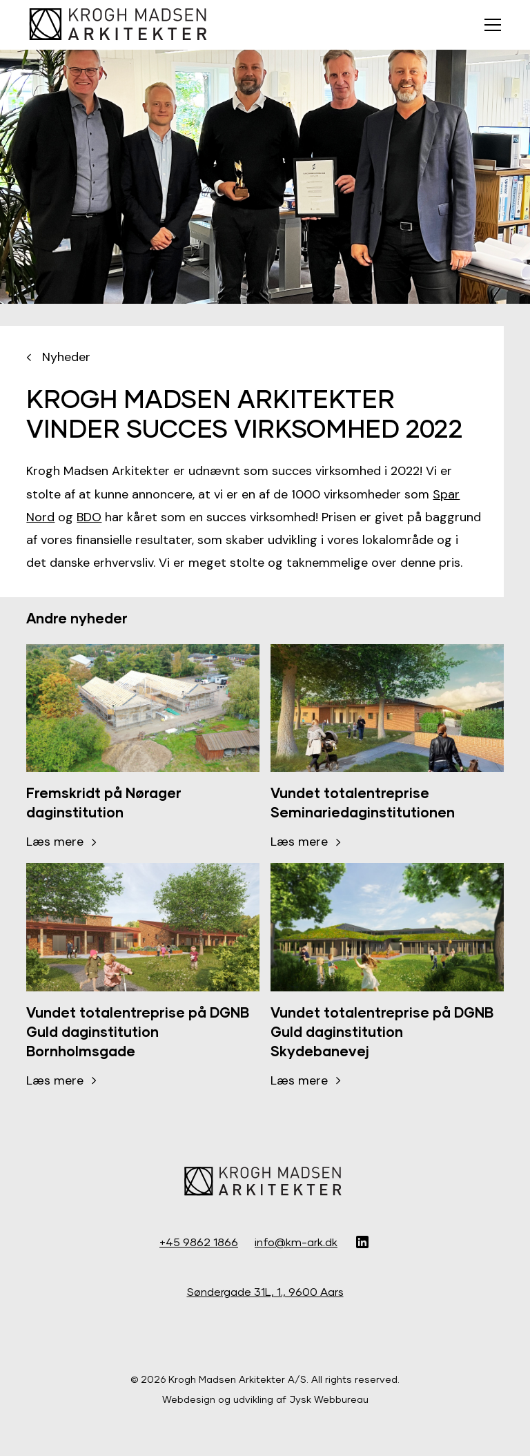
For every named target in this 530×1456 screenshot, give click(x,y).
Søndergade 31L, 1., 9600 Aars (265, 1291)
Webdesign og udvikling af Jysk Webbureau (265, 1399)
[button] (490, 24)
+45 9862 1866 (198, 1241)
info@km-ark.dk (296, 1241)
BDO (89, 517)
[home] (120, 24)
